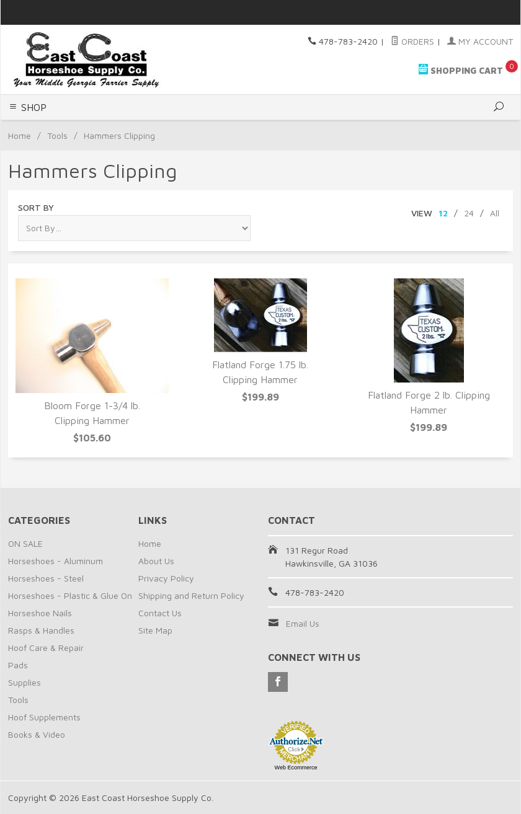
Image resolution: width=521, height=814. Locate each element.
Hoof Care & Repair (46, 647)
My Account (480, 41)
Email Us (302, 623)
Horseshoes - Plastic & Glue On (70, 595)
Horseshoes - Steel (46, 578)
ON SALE (25, 543)
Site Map (155, 630)
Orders (412, 41)
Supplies (24, 682)
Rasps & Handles (41, 630)
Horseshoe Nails (40, 613)
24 (469, 213)
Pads (18, 665)
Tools (57, 135)
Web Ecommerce (296, 767)
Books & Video (36, 734)
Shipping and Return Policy (191, 595)
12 (443, 213)
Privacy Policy (166, 578)
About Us (156, 560)
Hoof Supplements (44, 717)
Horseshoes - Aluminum (55, 560)
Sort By (36, 207)
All (494, 213)
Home (19, 135)
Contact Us (160, 613)
